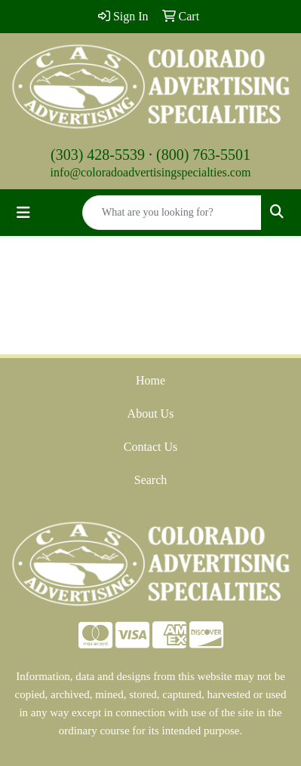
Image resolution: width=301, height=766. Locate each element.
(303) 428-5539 (98, 154)
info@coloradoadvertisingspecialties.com (151, 172)
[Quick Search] (172, 212)
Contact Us (151, 446)
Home (150, 380)
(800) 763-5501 (203, 154)
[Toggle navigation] (23, 212)
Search (150, 479)
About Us (150, 413)
